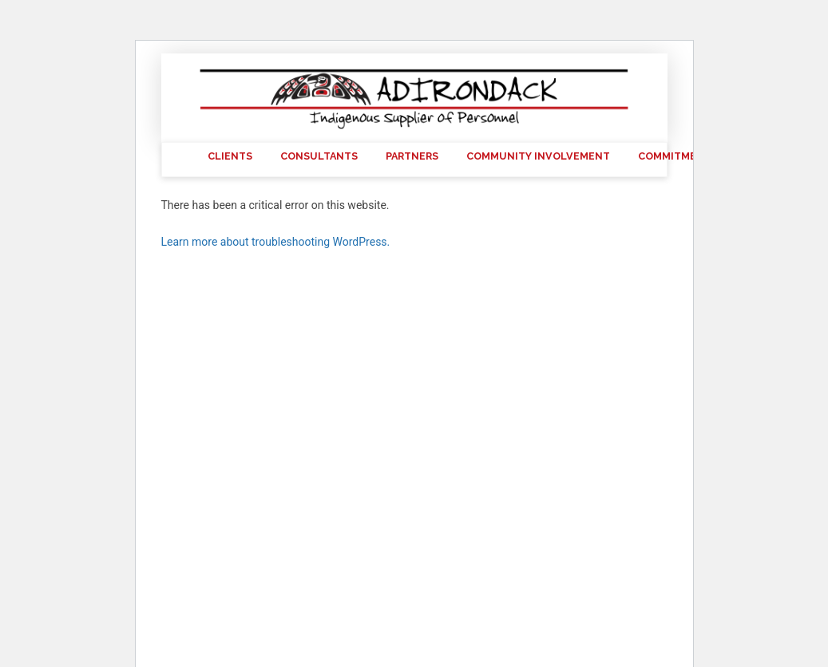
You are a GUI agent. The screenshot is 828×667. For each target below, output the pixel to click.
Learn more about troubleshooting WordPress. (275, 241)
